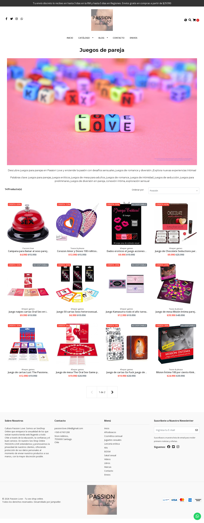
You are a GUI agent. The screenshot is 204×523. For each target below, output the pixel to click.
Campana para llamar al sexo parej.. (28, 253)
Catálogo (84, 40)
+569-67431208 (62, 437)
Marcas (107, 472)
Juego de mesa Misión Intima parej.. (176, 314)
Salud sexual (110, 460)
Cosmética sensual (113, 441)
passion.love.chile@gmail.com (68, 433)
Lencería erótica (112, 449)
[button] (185, 21)
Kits (106, 452)
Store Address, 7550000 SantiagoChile (63, 444)
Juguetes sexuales (112, 445)
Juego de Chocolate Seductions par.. (176, 253)
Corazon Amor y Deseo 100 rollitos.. (77, 253)
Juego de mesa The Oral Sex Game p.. (77, 376)
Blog (101, 40)
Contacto (118, 40)
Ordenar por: (138, 192)
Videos (107, 464)
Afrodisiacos (110, 437)
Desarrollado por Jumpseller (47, 506)
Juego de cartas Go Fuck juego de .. (126, 375)
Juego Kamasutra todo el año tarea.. (126, 314)
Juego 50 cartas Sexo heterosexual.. (77, 314)
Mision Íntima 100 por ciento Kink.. (175, 375)
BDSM (107, 456)
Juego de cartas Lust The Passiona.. (28, 375)
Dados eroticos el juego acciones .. (126, 253)
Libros (107, 468)
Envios (133, 40)
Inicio (70, 40)
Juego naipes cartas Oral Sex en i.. (28, 314)
